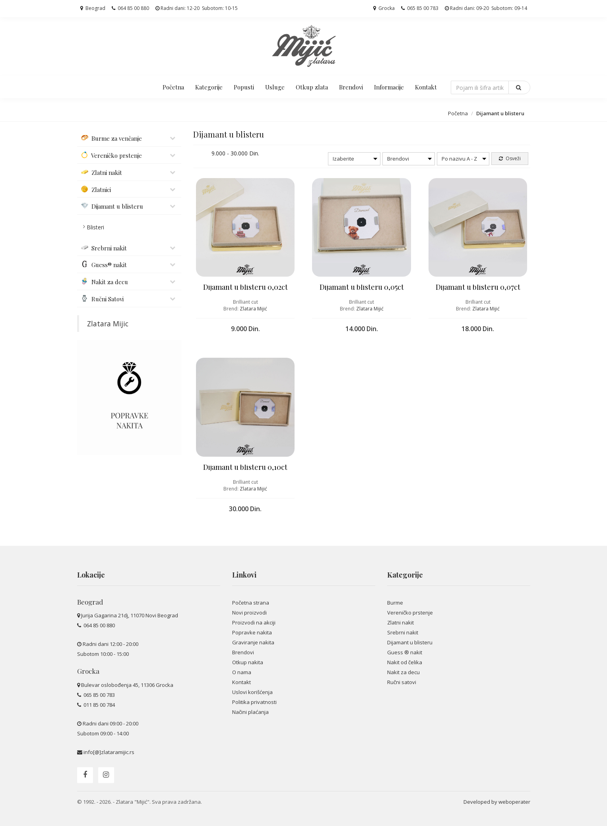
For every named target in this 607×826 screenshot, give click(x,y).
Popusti (244, 87)
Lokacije (91, 575)
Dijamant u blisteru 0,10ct (245, 467)
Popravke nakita (252, 632)
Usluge (275, 87)
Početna (173, 87)
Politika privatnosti (254, 702)
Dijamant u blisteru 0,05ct (362, 287)
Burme (395, 602)
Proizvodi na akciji (253, 622)
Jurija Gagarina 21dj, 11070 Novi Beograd (129, 615)
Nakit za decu (403, 672)
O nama (241, 672)
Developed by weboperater (496, 801)
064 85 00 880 (130, 8)
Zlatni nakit (400, 622)
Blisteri (95, 227)
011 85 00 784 (98, 704)
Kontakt (426, 87)
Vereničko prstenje (410, 612)
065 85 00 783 (419, 8)
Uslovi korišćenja (252, 692)
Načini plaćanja (250, 711)
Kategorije (209, 87)
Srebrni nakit (402, 632)
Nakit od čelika (404, 662)
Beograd (92, 8)
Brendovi (351, 87)
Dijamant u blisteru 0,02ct (245, 287)
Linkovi (244, 575)
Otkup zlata (312, 87)
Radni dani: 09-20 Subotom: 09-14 (486, 8)
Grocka (384, 8)
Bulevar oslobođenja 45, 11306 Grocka (127, 684)
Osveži (510, 158)
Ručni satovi (401, 682)
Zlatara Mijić (253, 308)
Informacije (389, 87)
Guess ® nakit (404, 652)
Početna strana (250, 602)
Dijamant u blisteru (409, 642)
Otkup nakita (247, 662)
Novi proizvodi (249, 612)
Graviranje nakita (253, 642)
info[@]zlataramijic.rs (108, 752)
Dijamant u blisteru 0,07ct (478, 287)
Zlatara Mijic (107, 323)
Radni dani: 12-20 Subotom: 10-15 (196, 8)
